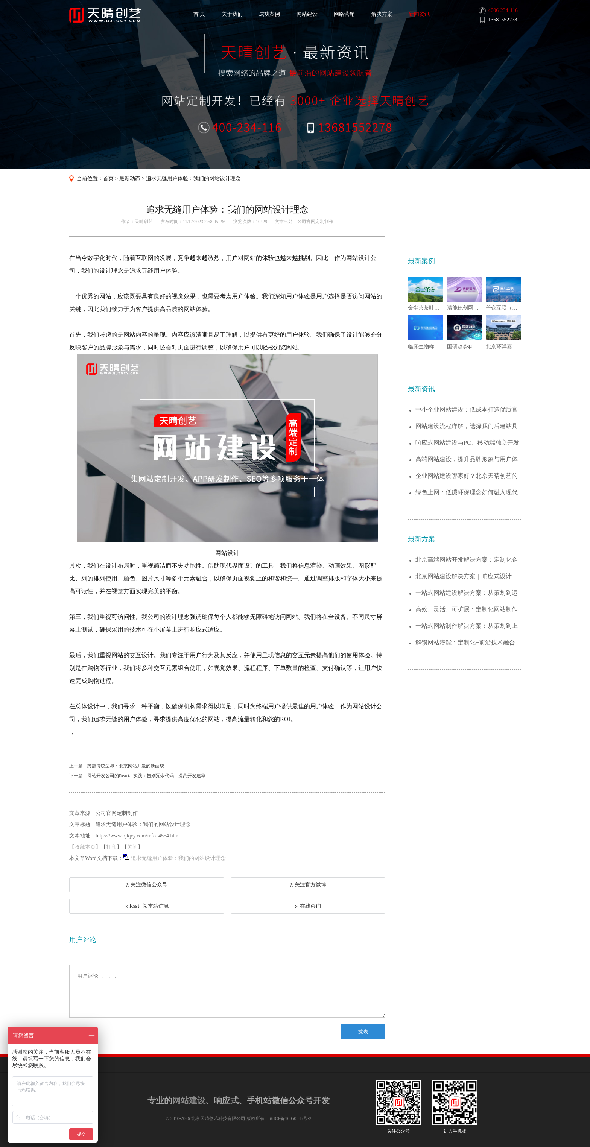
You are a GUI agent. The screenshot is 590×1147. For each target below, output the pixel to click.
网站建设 (307, 14)
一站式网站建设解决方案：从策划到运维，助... (466, 593)
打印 (111, 847)
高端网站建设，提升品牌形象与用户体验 (466, 459)
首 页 (199, 14)
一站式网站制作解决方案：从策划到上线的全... (466, 626)
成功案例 (269, 14)
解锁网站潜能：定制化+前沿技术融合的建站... (465, 642)
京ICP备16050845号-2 (290, 1118)
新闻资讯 (419, 14)
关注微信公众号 (146, 887)
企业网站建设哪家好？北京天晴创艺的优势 (466, 476)
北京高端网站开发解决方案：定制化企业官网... (466, 560)
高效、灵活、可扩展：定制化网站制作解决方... (466, 609)
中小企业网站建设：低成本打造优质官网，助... (466, 409)
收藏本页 (85, 847)
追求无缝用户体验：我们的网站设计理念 (193, 178)
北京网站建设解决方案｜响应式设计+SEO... (463, 576)
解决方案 (381, 14)
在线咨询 (308, 906)
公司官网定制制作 (315, 221)
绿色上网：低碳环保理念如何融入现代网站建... (466, 492)
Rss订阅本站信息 (147, 906)
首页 (108, 178)
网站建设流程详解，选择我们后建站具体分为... (466, 426)
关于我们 (232, 14)
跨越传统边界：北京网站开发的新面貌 (125, 766)
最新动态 (129, 178)
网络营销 (344, 14)
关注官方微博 (308, 884)
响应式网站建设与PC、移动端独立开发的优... (467, 443)
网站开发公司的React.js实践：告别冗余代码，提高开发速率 (146, 775)
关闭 (132, 847)
